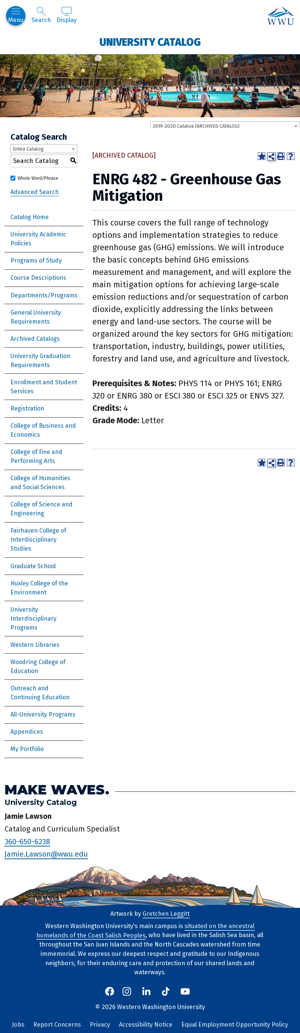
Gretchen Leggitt (166, 913)
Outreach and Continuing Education (40, 693)
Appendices (26, 731)
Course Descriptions (38, 277)
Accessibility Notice (145, 1024)
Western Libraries (34, 644)
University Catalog (150, 42)
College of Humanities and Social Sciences (40, 483)
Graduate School (33, 566)
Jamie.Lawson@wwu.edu (46, 853)
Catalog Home (29, 217)
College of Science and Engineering (41, 509)
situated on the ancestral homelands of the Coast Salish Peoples (145, 931)
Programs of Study (36, 260)
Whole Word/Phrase (38, 178)
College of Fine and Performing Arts (36, 456)
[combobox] (225, 125)
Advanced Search (34, 192)
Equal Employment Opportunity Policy (234, 1024)
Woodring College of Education (37, 666)
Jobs (18, 1024)
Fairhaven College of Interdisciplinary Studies (38, 539)
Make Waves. (56, 790)
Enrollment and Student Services (43, 387)
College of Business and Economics (43, 430)
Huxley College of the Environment (39, 588)
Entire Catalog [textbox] (28, 149)
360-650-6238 (27, 841)
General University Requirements (35, 317)
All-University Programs (43, 714)
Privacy (100, 1024)
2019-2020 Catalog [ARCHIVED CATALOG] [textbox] (196, 126)
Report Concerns (57, 1024)
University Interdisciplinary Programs (33, 618)
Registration (27, 408)
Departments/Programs (43, 295)
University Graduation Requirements (40, 360)
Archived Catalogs (35, 338)
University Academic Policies (38, 239)
